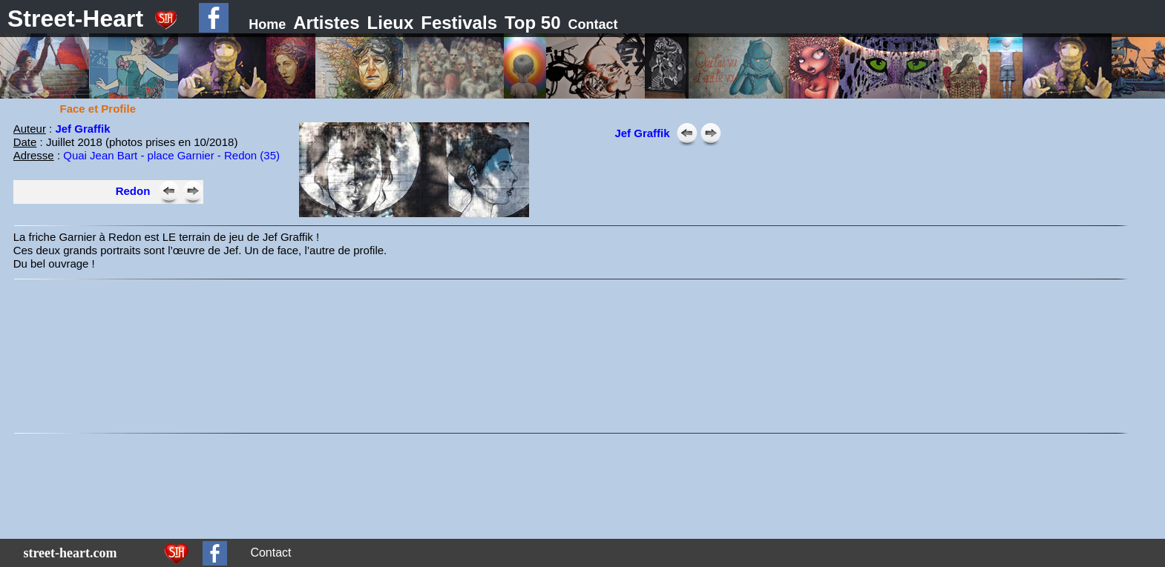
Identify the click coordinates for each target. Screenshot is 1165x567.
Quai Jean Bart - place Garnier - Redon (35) (171, 155)
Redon (133, 191)
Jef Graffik (82, 128)
